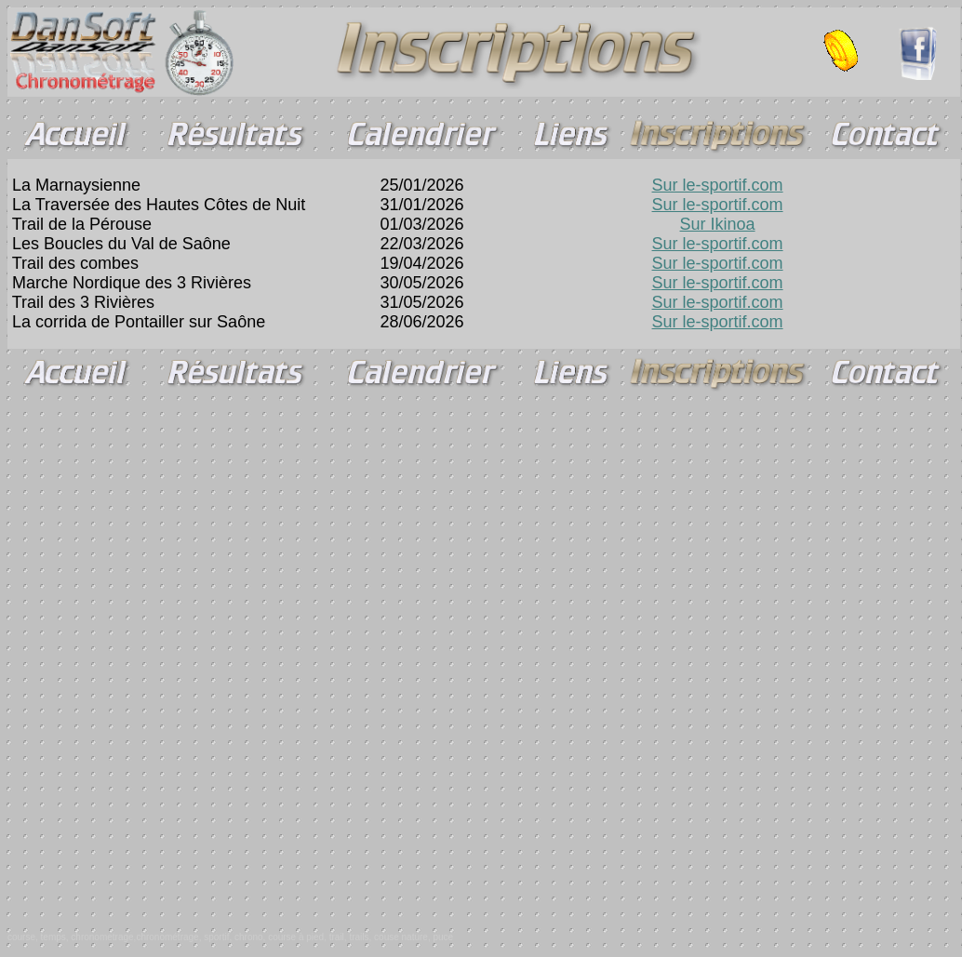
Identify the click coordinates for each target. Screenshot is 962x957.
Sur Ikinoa (717, 224)
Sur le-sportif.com (717, 185)
